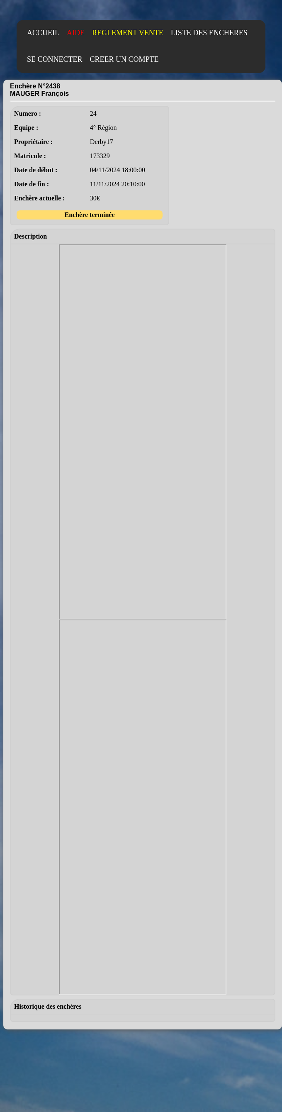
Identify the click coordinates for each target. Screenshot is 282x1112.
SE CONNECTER (55, 59)
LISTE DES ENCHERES (209, 33)
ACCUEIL (43, 33)
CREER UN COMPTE (124, 59)
